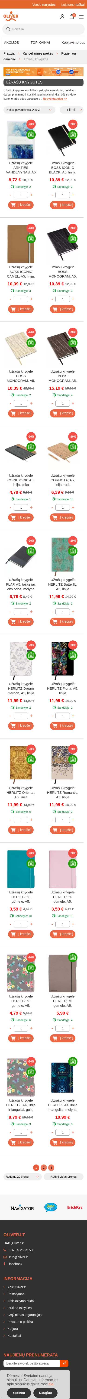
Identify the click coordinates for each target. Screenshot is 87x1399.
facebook (12, 1264)
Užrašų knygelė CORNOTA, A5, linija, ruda (63, 480)
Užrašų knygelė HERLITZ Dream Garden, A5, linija (21, 688)
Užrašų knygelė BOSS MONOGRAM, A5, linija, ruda (62, 376)
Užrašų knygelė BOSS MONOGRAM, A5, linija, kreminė (21, 376)
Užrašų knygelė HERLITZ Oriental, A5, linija (20, 792)
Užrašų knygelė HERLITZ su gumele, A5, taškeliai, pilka (62, 1001)
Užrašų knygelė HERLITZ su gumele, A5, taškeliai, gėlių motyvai (21, 1001)
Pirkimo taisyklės (19, 1308)
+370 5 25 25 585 (18, 1250)
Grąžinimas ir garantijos (24, 1315)
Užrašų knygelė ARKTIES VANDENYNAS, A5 (21, 167)
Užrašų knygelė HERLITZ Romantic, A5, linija (62, 792)
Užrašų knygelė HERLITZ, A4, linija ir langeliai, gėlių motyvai (21, 1105)
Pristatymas (15, 1294)
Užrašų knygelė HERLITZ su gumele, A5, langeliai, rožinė (63, 897)
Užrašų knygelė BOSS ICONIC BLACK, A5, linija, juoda (62, 168)
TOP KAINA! (40, 42)
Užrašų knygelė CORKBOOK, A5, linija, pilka (21, 480)
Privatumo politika (19, 1322)
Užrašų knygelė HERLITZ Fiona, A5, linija (62, 688)
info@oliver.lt (15, 1257)
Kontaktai (13, 1335)
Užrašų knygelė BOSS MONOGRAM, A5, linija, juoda (62, 272)
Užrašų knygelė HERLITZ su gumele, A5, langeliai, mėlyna (21, 897)
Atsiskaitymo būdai (20, 1301)
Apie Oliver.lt (16, 1287)
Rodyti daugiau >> (55, 98)
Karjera (12, 1329)
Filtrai (71, 110)
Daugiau (45, 1393)
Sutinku (19, 1393)
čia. (52, 1384)
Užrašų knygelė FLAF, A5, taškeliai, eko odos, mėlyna (21, 584)
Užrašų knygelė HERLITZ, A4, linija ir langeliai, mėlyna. (62, 1105)
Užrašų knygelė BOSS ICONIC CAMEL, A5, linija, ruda (21, 272)
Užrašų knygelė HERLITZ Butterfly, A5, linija (62, 584)
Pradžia (8, 53)
